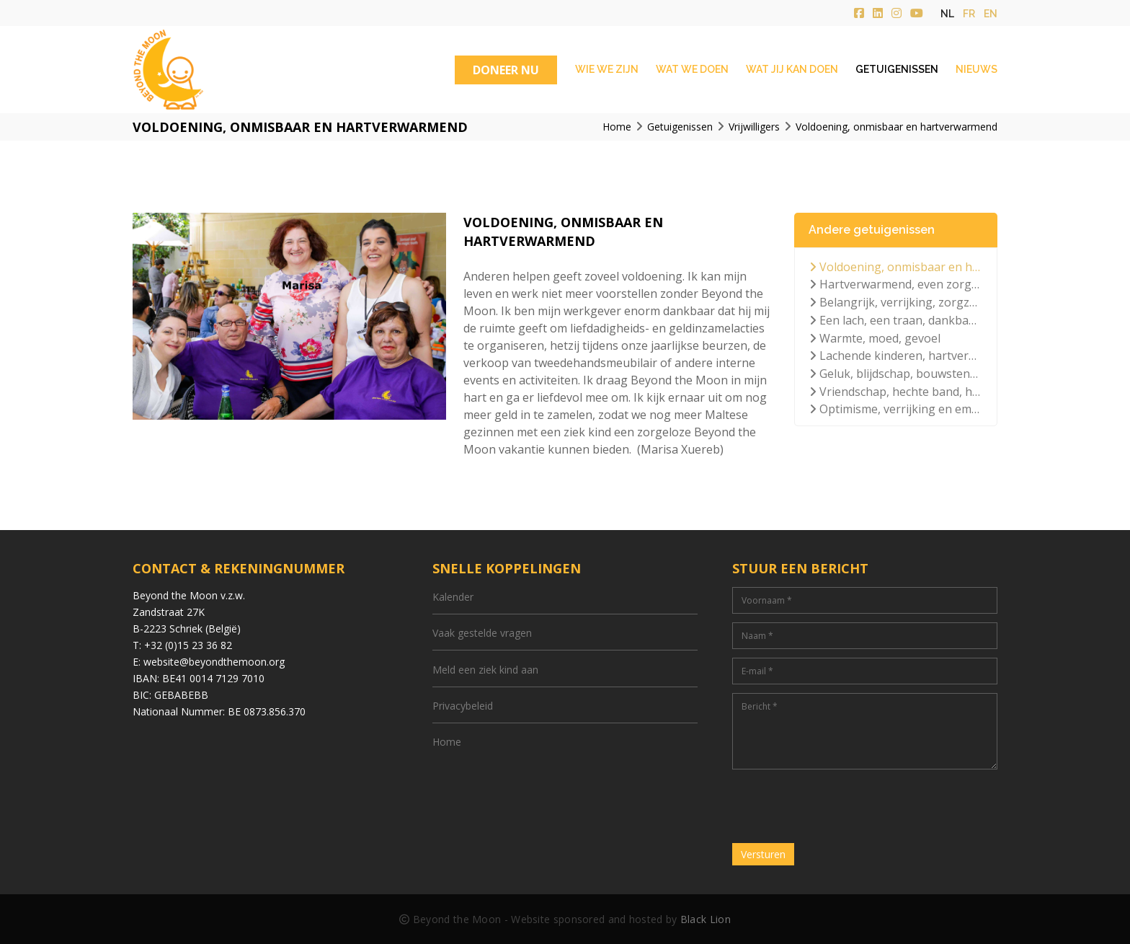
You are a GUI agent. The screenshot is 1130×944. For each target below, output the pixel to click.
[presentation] (841, 806)
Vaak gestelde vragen (482, 633)
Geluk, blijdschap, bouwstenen (895, 373)
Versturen (763, 854)
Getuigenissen (896, 69)
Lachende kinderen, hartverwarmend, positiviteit (895, 355)
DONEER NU (506, 70)
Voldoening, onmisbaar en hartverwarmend (895, 267)
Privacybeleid (462, 706)
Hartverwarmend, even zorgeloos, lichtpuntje (895, 284)
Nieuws (976, 69)
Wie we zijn (607, 69)
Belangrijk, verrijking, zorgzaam (895, 302)
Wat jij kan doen (792, 69)
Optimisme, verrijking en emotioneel (895, 409)
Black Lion (705, 919)
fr (969, 13)
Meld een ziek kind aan (485, 669)
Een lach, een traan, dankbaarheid (895, 320)
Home (446, 742)
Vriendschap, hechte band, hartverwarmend (895, 392)
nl (947, 13)
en (990, 13)
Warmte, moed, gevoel (874, 338)
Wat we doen (692, 69)
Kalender (452, 597)
